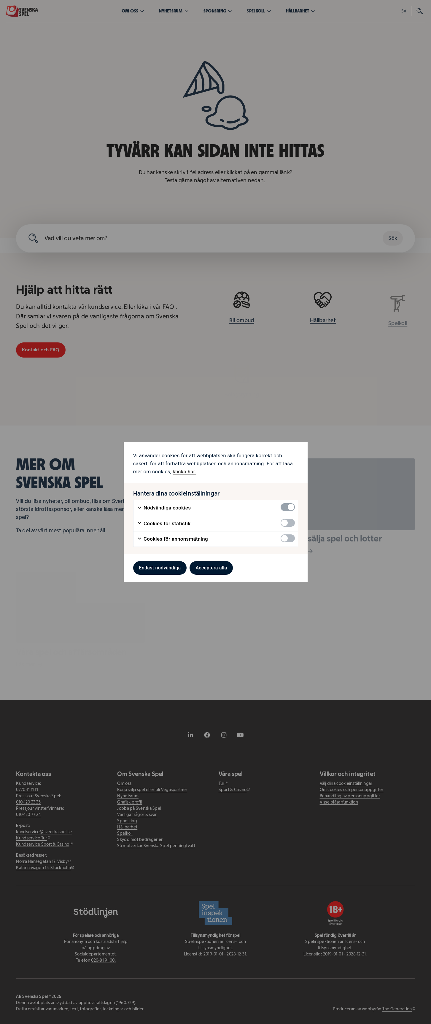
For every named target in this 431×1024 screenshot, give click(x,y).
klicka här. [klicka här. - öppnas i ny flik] (184, 471)
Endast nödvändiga (160, 568)
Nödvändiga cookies (164, 508)
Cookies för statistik (164, 523)
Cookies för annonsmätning (172, 539)
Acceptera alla (211, 568)
